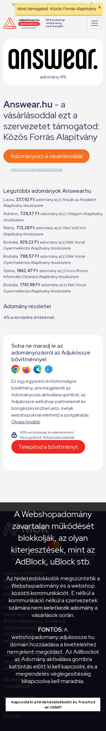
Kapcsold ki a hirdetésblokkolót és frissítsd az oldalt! (53, 704)
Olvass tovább (25, 422)
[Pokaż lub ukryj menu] (95, 23)
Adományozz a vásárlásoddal (46, 156)
